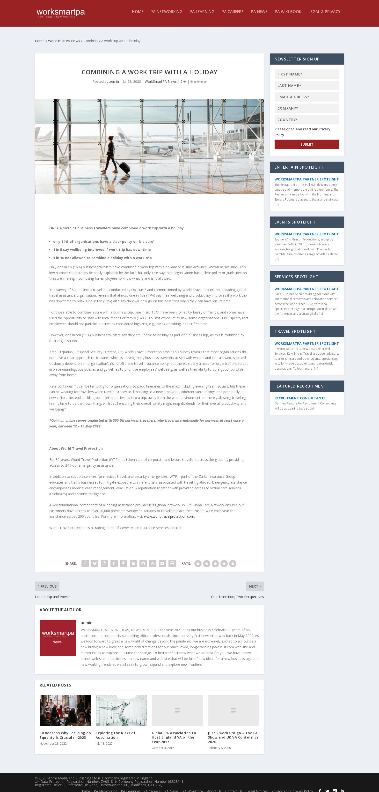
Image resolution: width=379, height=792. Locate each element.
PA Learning (202, 15)
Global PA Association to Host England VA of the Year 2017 (174, 733)
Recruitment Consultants (300, 393)
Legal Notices (257, 787)
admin (114, 77)
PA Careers (233, 15)
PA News (259, 15)
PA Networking (166, 15)
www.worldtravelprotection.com (169, 512)
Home (137, 15)
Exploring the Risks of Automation (115, 730)
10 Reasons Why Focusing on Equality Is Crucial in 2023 (65, 730)
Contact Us (234, 787)
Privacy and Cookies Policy (292, 787)
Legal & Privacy (325, 15)
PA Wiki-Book (288, 15)
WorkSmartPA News (161, 77)
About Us (214, 787)
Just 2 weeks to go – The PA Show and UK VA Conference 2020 (233, 733)
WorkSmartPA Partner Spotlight (307, 174)
